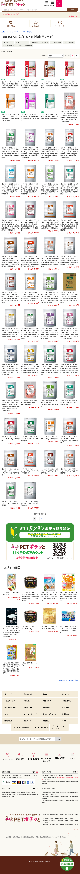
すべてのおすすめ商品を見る (68, 680)
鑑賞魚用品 (8, 721)
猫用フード (46, 694)
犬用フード (8, 694)
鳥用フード (65, 707)
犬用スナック (28, 694)
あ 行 (16, 32)
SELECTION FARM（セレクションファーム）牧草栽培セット (17, 45)
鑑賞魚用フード (67, 714)
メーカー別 (10, 32)
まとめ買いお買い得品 (21, 727)
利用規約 (63, 837)
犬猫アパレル (47, 701)
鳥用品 (6, 714)
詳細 (35, 772)
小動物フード (28, 707)
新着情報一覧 (73, 16)
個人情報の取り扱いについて (49, 837)
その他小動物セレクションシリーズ (39, 42)
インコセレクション (56, 42)
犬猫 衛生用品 (66, 701)
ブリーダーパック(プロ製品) (58, 727)
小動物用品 (46, 707)
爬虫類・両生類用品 (49, 714)
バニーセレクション (7, 42)
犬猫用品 (26, 701)
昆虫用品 (46, 721)
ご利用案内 (16, 837)
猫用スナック (66, 694)
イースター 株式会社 (26, 32)
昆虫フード (27, 721)
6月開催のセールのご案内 (12, 14)
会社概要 (8, 837)
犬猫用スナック (9, 701)
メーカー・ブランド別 (40, 727)
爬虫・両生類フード (30, 714)
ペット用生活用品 (10, 707)
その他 (64, 721)
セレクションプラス (69, 42)
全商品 (3, 32)
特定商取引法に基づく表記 (30, 837)
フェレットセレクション (22, 42)
